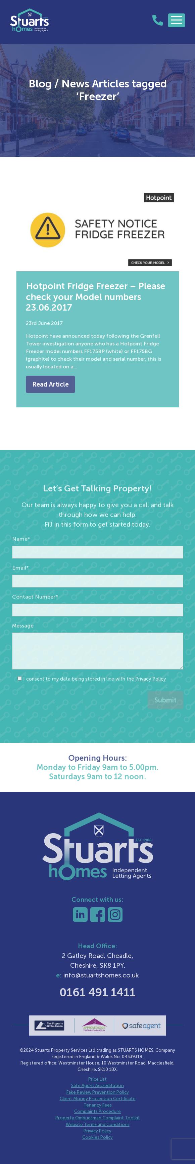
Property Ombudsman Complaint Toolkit (97, 1117)
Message (23, 637)
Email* (20, 579)
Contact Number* (35, 608)
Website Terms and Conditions (98, 1124)
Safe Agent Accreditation (97, 1085)
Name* (21, 550)
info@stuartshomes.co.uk (101, 975)
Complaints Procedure (97, 1111)
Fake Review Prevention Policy (97, 1092)
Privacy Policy (150, 690)
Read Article (54, 376)
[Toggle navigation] (176, 20)
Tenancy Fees (98, 1105)
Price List (97, 1079)
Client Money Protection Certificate (98, 1098)
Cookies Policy (97, 1137)
